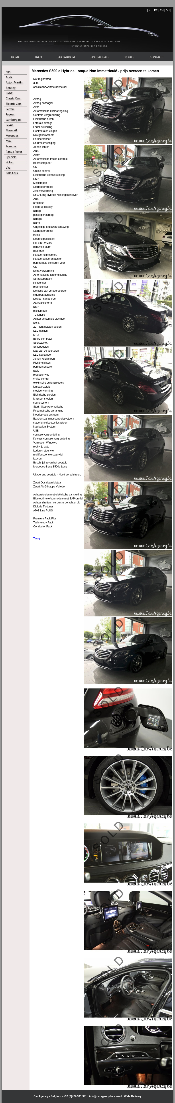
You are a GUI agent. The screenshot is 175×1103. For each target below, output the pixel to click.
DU (167, 10)
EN (162, 10)
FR (156, 10)
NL (150, 10)
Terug (36, 538)
